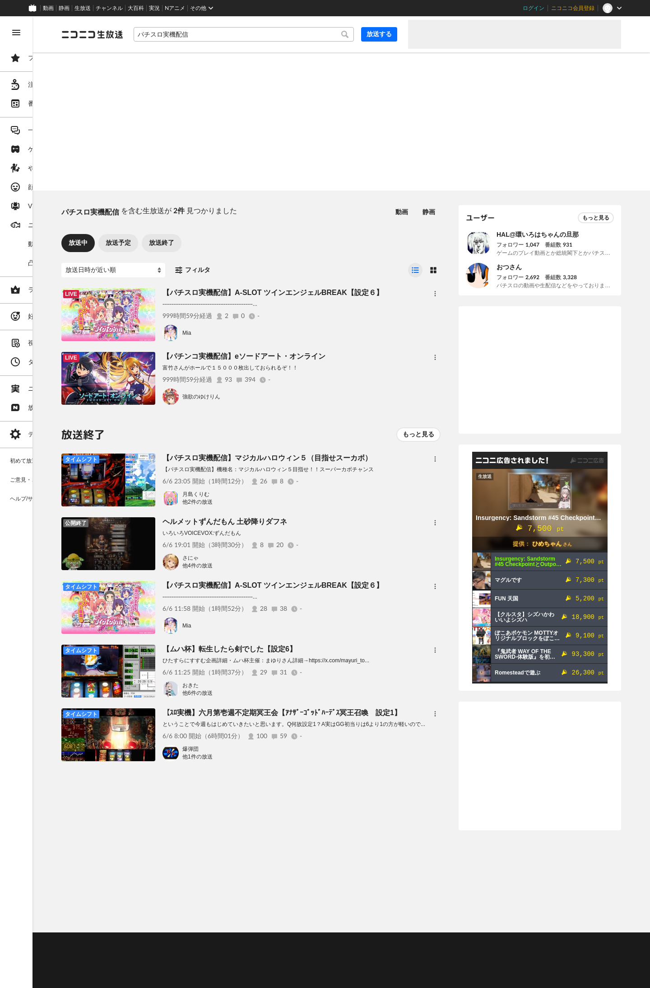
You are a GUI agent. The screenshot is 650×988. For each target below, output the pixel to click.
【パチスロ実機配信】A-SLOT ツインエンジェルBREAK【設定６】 (341, 292)
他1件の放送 (266, 757)
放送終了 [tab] (230, 242)
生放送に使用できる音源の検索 (224, 966)
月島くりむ (264, 494)
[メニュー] (435, 293)
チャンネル (109, 8)
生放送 (82, 8)
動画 (48, 8)
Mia (255, 333)
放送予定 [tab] (187, 242)
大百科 (136, 8)
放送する (379, 33)
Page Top (375, 920)
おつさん (509, 267)
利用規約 (274, 943)
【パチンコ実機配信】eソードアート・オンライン (312, 356)
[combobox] (278, 34)
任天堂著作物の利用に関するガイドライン (232, 976)
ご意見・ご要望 (149, 943)
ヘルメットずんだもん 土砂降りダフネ (293, 521)
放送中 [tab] (146, 242)
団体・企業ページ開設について (308, 966)
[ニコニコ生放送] (160, 34)
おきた (259, 685)
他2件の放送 (266, 502)
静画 (64, 8)
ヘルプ (218, 943)
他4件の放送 (266, 565)
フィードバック (590, 919)
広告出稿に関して (151, 977)
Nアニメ (175, 8)
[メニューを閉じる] (16, 32)
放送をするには (195, 954)
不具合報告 (189, 943)
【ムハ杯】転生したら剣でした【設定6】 (298, 649)
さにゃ (259, 558)
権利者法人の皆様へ (154, 966)
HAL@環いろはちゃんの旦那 (538, 234)
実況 (154, 8)
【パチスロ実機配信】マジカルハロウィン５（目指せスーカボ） (336, 458)
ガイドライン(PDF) (316, 943)
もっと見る (418, 434)
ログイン (533, 8)
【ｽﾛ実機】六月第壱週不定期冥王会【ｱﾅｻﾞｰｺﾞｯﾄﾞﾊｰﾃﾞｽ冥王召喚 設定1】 (350, 712)
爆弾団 (259, 749)
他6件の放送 (266, 693)
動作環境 (245, 943)
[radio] (415, 270)
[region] (50, 502)
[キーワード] (278, 34)
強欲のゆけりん (270, 396)
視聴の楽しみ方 (149, 954)
